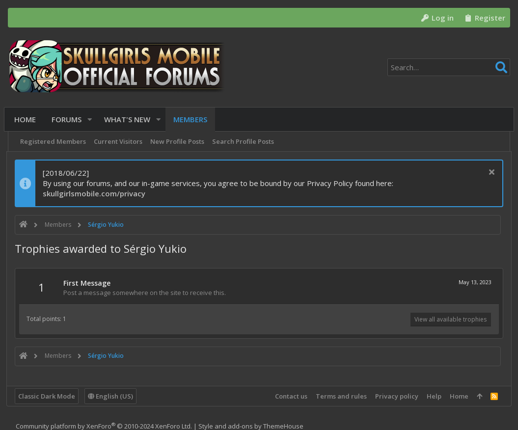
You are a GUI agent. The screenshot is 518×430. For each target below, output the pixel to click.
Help (432, 396)
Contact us (289, 396)
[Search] (449, 67)
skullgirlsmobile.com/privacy (95, 193)
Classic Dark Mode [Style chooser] (48, 396)
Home (457, 396)
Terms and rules (339, 396)
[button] (91, 119)
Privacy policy (395, 396)
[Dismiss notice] (489, 173)
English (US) (112, 396)
